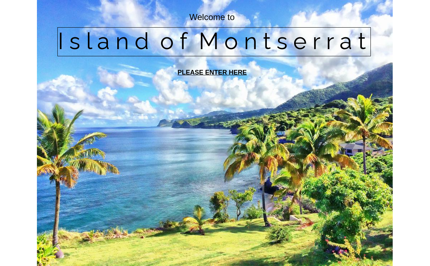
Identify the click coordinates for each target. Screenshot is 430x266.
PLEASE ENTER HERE (212, 72)
